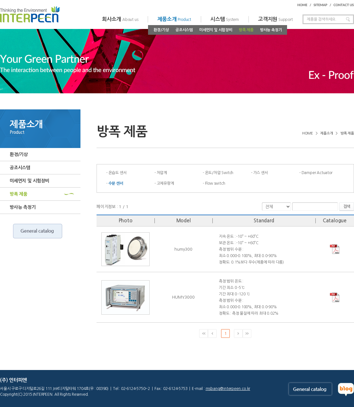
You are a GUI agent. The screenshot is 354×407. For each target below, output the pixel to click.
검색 (346, 206)
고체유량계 (165, 183)
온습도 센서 (117, 173)
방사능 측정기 (271, 30)
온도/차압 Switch (219, 173)
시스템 (224, 19)
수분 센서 (115, 183)
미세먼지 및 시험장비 (215, 30)
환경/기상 (161, 30)
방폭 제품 (246, 30)
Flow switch (215, 183)
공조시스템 (184, 30)
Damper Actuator (317, 173)
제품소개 (174, 19)
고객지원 (275, 19)
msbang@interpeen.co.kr (228, 389)
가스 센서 (260, 173)
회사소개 (120, 19)
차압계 (162, 173)
